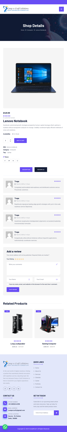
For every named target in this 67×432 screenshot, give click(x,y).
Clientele (37, 377)
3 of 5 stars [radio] (19, 259)
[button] (5, 427)
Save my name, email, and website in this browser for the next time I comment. (33, 284)
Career (37, 381)
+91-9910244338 (14, 404)
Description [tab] (26, 169)
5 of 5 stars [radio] (23, 259)
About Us (38, 371)
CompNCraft (33, 429)
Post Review (13, 289)
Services (37, 374)
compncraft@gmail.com (16, 410)
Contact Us (38, 387)
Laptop (9, 152)
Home (22, 30)
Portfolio (38, 384)
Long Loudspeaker (18, 344)
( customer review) (9, 118)
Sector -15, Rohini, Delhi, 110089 (14, 417)
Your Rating (10, 259)
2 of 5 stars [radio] (17, 259)
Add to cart (20, 140)
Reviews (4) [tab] (40, 169)
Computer (30, 30)
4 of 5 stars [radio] (21, 259)
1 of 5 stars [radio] (15, 259)
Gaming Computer (49, 344)
